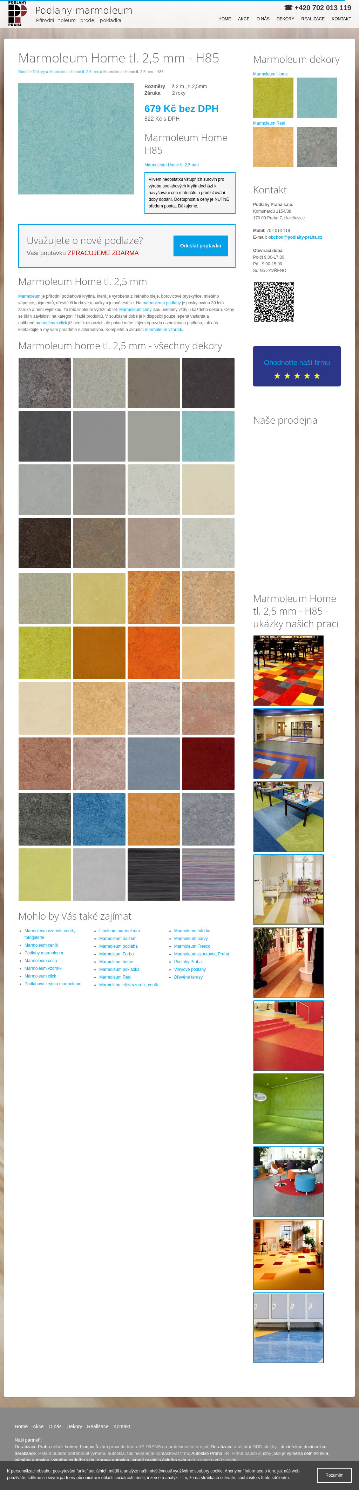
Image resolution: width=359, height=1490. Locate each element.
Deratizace (221, 1446)
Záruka (152, 93)
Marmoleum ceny (135, 309)
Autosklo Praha (206, 1453)
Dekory (285, 18)
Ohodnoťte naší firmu (297, 362)
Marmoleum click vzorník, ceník (128, 984)
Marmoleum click (40, 976)
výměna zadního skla (73, 1460)
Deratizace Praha (32, 1446)
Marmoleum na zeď (117, 938)
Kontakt (341, 18)
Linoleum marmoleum (119, 930)
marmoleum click (51, 322)
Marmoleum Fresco (192, 946)
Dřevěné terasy (188, 977)
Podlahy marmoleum (44, 953)
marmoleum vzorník (163, 329)
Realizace (313, 18)
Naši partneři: (28, 1440)
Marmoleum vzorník (43, 968)
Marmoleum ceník (41, 945)
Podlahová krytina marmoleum (53, 983)
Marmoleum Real (115, 977)
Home (224, 18)
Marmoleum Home (270, 74)
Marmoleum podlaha (118, 946)
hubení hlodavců (81, 1446)
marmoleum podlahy (162, 302)
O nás (263, 18)
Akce (244, 18)
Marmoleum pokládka (119, 969)
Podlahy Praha (188, 961)
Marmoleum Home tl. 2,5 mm (74, 71)
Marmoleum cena (41, 960)
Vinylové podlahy (190, 969)
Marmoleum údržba (192, 930)
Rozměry (154, 86)
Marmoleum (29, 296)
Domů (23, 71)
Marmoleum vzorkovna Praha (201, 954)
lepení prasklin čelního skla (158, 1460)
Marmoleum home (116, 961)
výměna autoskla (32, 1460)
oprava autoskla (113, 1460)
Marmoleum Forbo (116, 954)
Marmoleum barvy (191, 938)
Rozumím (334, 1475)
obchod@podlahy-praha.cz (295, 237)
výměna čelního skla (307, 1453)
